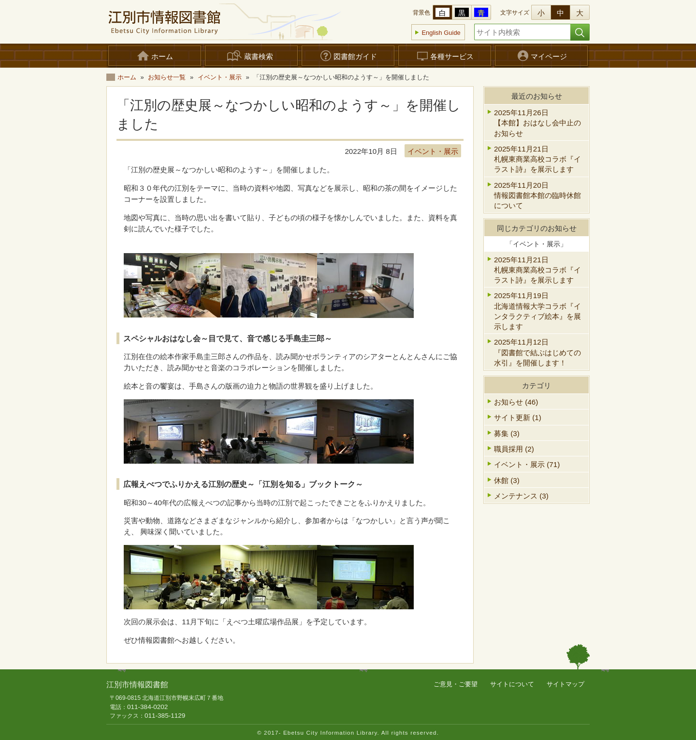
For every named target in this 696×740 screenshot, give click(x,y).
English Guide (440, 32)
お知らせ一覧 (167, 77)
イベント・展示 (220, 77)
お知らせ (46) (516, 402)
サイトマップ (565, 684)
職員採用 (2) (514, 449)
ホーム (126, 77)
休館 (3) (507, 480)
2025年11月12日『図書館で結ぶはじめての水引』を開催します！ (537, 352)
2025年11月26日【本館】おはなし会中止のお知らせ (537, 122)
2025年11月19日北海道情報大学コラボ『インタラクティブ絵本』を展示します (537, 311)
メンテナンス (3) (521, 496)
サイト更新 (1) (517, 417)
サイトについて (512, 684)
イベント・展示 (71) (527, 464)
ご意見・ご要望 (456, 684)
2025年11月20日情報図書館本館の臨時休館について (537, 195)
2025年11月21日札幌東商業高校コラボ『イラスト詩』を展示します (537, 159)
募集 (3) (507, 433)
